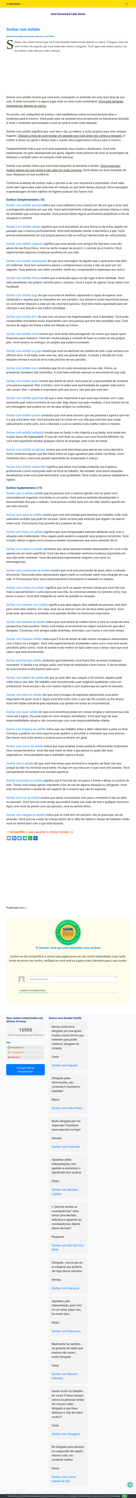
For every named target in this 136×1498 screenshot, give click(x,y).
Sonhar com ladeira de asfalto (25, 677)
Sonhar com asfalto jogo (21, 295)
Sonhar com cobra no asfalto (24, 549)
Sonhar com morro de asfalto (24, 746)
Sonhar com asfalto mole (22, 334)
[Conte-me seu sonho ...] (72, 979)
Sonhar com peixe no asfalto (24, 780)
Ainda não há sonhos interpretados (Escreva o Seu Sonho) (30, 36)
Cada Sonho (13, 4)
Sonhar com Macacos (66, 1288)
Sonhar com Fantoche (66, 1146)
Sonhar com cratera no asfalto (25, 587)
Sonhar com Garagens (66, 1434)
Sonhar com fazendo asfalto (24, 639)
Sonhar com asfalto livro (21, 316)
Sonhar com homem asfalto (24, 660)
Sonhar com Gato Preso (67, 1108)
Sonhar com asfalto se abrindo (25, 449)
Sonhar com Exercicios (66, 1331)
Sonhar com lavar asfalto (22, 712)
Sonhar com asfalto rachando (25, 432)
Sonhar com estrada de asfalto (25, 622)
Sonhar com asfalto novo (22, 368)
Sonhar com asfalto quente (23, 415)
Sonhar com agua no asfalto (24, 514)
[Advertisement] (68, 75)
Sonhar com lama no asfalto (24, 694)
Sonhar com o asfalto (19, 763)
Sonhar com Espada (64, 1065)
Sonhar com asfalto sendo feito (26, 466)
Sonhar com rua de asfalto (23, 797)
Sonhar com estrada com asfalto (27, 604)
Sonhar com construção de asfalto (28, 570)
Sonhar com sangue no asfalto (25, 814)
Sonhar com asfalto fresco (23, 278)
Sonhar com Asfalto (23, 29)
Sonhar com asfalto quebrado (25, 398)
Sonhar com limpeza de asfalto (26, 729)
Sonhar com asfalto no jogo (23, 351)
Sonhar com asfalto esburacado (26, 261)
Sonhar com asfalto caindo (23, 226)
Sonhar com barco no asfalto (24, 532)
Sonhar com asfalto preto (22, 381)
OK (125, 1496)
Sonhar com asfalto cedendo (24, 243)
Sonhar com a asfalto (19, 493)
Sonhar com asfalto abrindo (24, 205)
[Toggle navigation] (126, 3)
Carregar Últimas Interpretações (26, 1069)
